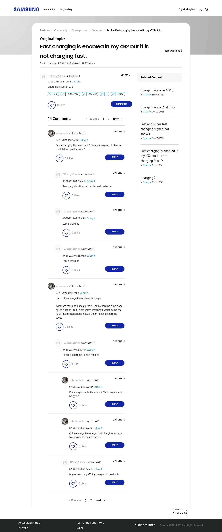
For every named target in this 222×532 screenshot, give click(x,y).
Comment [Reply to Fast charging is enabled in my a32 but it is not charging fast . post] (121, 104)
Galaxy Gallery (65, 9)
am (55, 94)
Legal (79, 528)
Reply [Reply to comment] (114, 157)
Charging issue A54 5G (157, 107)
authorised (73, 94)
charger (93, 94)
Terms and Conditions (90, 522)
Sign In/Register (187, 9)
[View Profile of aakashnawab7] (63, 133)
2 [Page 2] (108, 119)
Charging (147, 178)
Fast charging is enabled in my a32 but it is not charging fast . (159, 156)
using (120, 94)
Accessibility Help (29, 522)
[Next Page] (117, 119)
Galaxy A (76, 81)
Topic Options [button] (172, 50)
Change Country (145, 525)
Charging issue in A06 (156, 90)
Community (49, 9)
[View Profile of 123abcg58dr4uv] (57, 76)
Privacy (23, 528)
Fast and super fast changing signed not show (155, 129)
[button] (126, 75)
